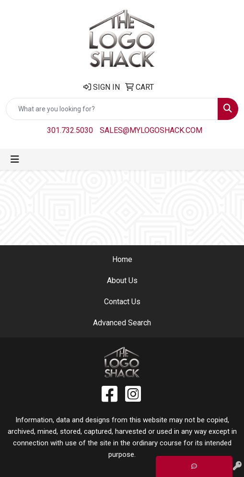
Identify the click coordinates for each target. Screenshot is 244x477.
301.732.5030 (70, 130)
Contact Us (122, 301)
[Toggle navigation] (15, 159)
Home (122, 259)
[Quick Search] (112, 109)
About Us (122, 280)
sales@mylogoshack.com (151, 130)
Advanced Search (122, 322)
